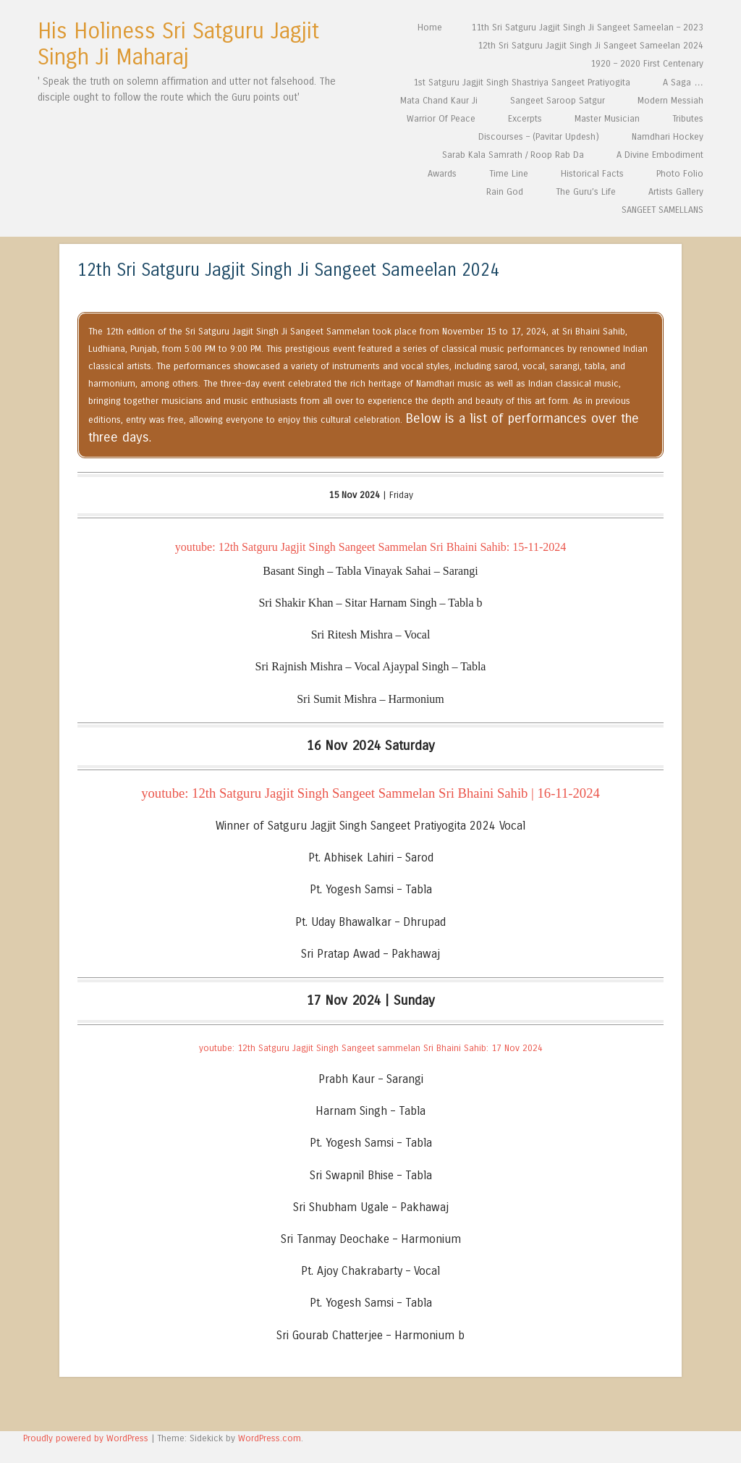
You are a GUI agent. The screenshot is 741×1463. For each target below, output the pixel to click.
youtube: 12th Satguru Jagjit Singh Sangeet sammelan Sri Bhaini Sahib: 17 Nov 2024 (371, 1047)
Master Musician (607, 118)
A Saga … (683, 82)
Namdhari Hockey (667, 136)
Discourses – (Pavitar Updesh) (538, 136)
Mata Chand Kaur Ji (439, 100)
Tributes (687, 118)
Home (430, 27)
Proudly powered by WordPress (85, 1438)
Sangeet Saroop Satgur (557, 100)
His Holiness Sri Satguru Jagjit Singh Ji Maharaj (178, 44)
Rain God (504, 191)
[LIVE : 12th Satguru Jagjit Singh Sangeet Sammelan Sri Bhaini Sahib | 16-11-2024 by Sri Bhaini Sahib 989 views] (370, 793)
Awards (442, 173)
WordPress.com (269, 1438)
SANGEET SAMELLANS (662, 209)
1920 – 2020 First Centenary (646, 63)
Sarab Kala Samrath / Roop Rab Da (513, 154)
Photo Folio (679, 173)
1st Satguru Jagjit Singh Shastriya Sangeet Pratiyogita (521, 82)
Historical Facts (592, 173)
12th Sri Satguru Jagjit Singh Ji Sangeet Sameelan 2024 (590, 45)
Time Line (508, 173)
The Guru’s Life (586, 191)
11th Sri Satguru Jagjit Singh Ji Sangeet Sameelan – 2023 (587, 27)
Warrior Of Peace (441, 118)
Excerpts (525, 118)
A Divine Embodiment (660, 154)
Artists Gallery (675, 191)
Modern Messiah (670, 100)
